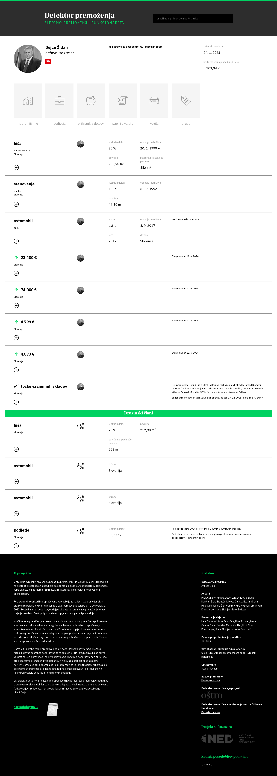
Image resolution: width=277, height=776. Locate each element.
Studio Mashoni (209, 668)
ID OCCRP (206, 641)
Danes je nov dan (210, 680)
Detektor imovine (210, 712)
